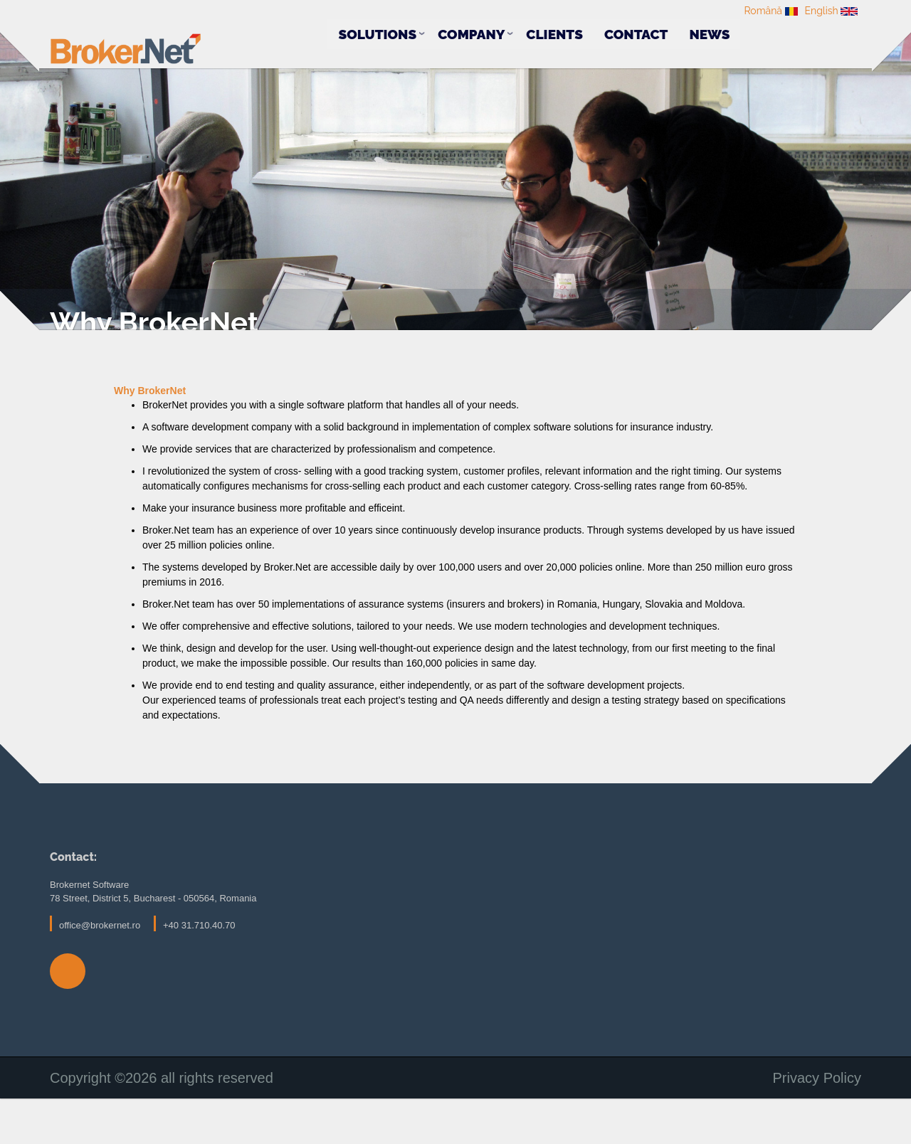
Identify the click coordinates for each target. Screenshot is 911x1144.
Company (471, 35)
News (709, 35)
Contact (636, 35)
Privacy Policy (817, 1125)
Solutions (377, 35)
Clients (554, 35)
